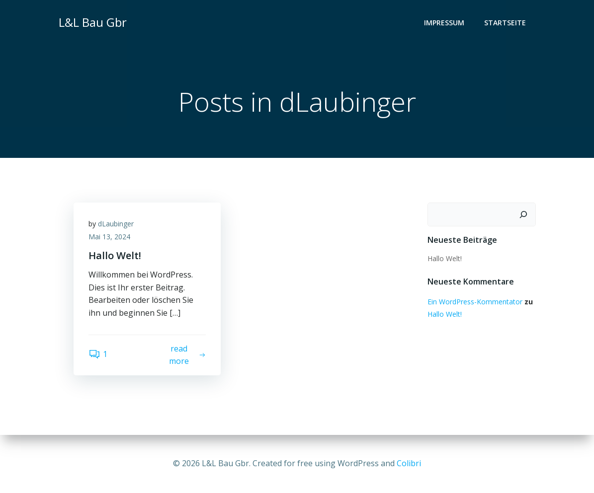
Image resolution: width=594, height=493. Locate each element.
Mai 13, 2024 (109, 236)
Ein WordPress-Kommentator (474, 301)
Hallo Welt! (444, 258)
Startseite (505, 22)
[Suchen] (523, 214)
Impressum (444, 22)
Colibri (409, 463)
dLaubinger (116, 223)
